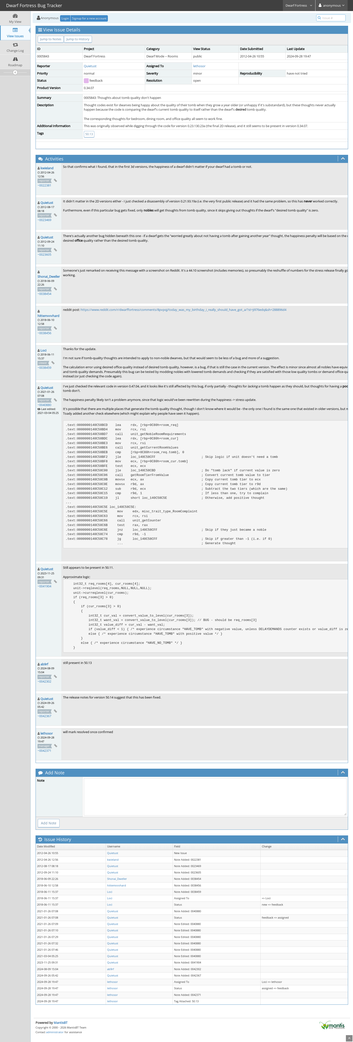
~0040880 (44, 405)
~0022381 (44, 185)
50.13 (89, 134)
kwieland (46, 168)
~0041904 (44, 586)
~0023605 (44, 254)
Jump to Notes (50, 39)
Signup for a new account (89, 18)
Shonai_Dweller (49, 276)
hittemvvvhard (48, 316)
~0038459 (44, 367)
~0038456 (44, 333)
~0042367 (44, 716)
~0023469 (44, 220)
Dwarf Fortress (299, 5)
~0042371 (44, 750)
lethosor (199, 66)
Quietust (90, 66)
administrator (55, 1032)
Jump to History (77, 39)
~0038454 (44, 293)
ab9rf (44, 664)
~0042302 (44, 681)
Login (65, 18)
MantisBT (60, 1022)
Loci (43, 350)
